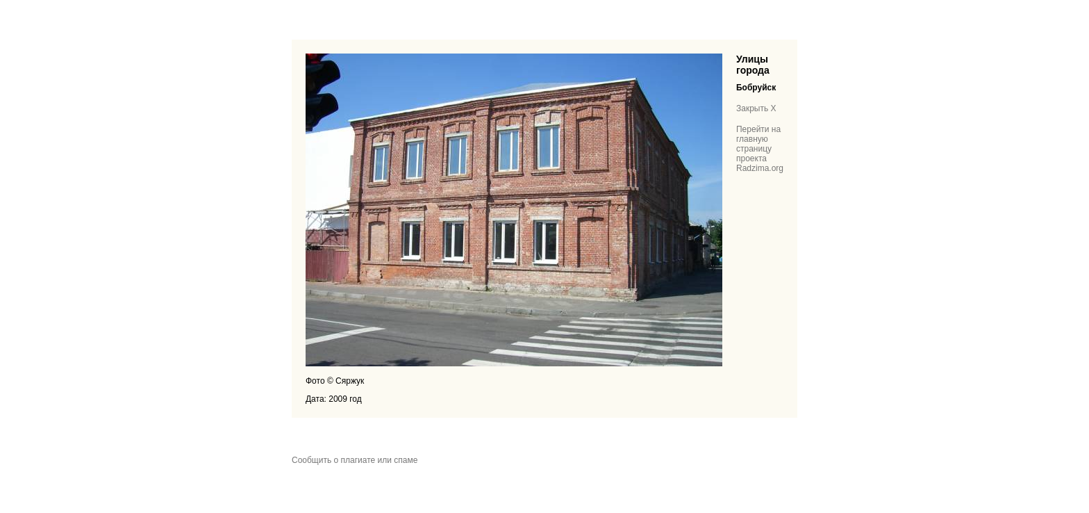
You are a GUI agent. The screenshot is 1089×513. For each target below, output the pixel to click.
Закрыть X (756, 108)
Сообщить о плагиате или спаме (354, 460)
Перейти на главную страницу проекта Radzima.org (759, 148)
